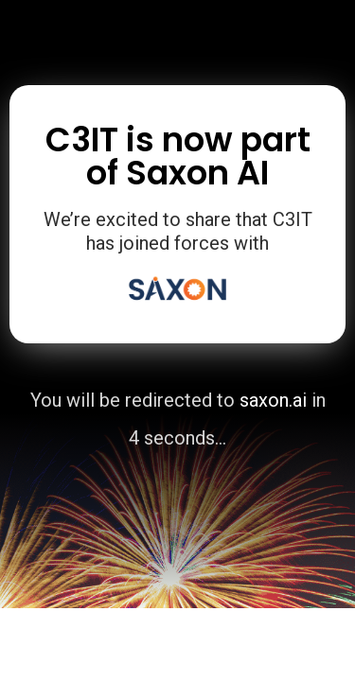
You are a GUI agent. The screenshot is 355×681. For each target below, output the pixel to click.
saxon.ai (273, 400)
